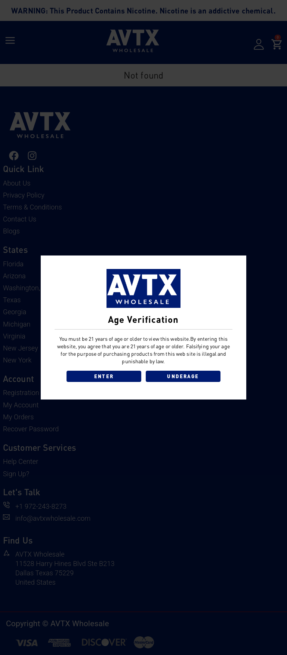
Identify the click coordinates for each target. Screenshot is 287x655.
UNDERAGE (183, 376)
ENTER (104, 376)
